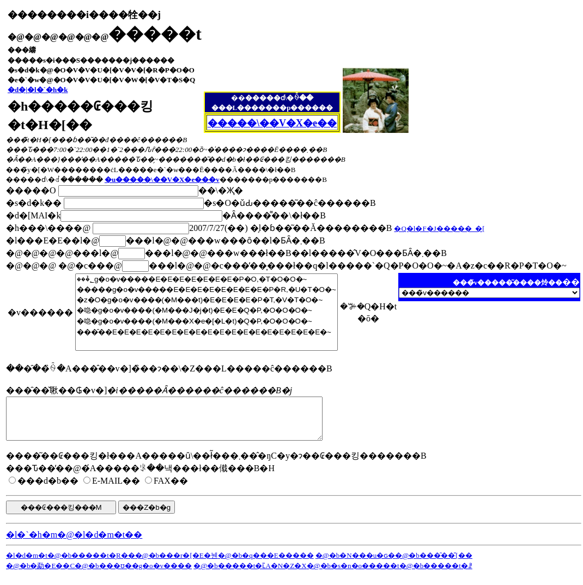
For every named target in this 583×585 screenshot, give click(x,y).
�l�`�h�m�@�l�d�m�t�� (74, 542)
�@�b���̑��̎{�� (433, 563)
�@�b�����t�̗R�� (91, 563)
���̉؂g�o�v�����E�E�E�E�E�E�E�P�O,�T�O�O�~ (206, 279)
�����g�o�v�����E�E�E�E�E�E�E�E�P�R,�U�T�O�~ (206, 289)
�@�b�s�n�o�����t (353, 574)
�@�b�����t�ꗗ (435, 574)
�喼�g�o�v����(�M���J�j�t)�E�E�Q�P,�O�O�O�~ (206, 310)
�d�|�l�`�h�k (38, 90)
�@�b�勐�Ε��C (40, 574)
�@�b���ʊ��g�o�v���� (133, 574)
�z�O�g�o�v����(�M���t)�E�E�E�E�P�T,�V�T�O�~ (206, 300)
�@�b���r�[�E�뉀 (176, 563)
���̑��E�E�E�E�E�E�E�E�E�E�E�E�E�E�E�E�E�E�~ (206, 332)
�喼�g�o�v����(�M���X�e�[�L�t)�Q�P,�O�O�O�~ (206, 321)
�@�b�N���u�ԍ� (355, 563)
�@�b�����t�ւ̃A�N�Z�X (249, 574)
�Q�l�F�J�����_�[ (439, 228)
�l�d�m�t (26, 563)
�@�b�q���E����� (266, 563)
